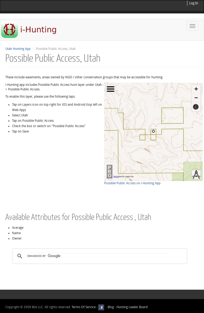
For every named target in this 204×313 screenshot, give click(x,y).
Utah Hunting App (18, 49)
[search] (98, 256)
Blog (111, 307)
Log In (193, 3)
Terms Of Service (84, 307)
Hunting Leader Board (132, 307)
